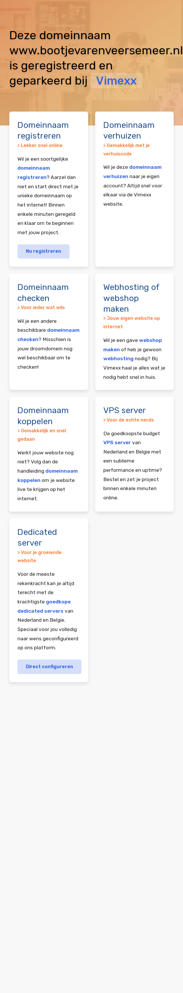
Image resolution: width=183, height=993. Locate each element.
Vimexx (116, 80)
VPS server (117, 442)
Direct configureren (49, 666)
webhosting (118, 358)
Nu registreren (43, 251)
